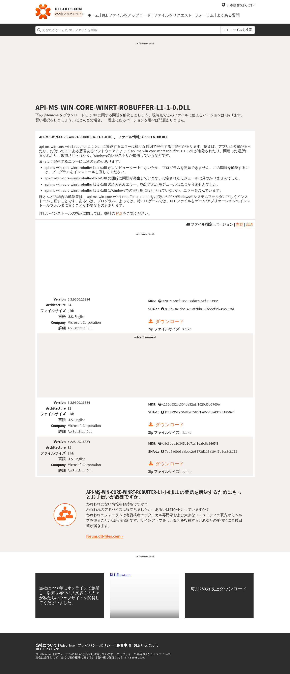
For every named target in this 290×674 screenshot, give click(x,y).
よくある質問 (228, 15)
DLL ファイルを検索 (238, 30)
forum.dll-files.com (103, 536)
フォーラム (204, 15)
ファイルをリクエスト (173, 15)
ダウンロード (169, 321)
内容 (239, 224)
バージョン (224, 224)
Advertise (67, 645)
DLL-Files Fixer (47, 649)
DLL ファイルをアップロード (126, 15)
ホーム (93, 15)
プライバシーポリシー (96, 645)
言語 (249, 224)
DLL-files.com (120, 574)
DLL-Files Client (146, 645)
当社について (46, 645)
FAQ (119, 213)
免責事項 (123, 645)
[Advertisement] (145, 74)
